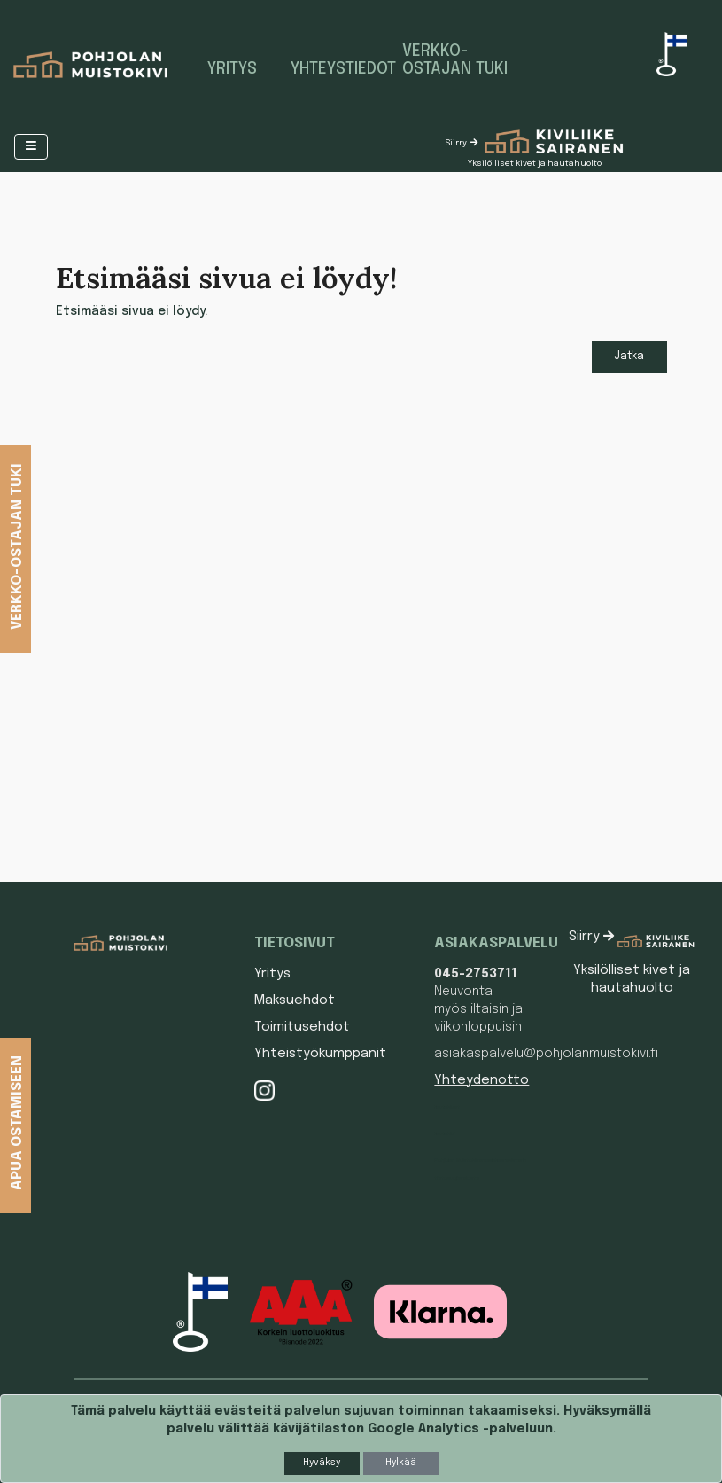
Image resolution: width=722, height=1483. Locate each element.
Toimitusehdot (302, 1027)
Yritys (232, 69)
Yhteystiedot (340, 69)
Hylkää (400, 1462)
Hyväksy (321, 1462)
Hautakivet (447, 1107)
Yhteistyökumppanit (320, 1054)
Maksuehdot (294, 1000)
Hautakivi (444, 1133)
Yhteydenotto (481, 1080)
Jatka (629, 356)
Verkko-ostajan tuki (455, 60)
